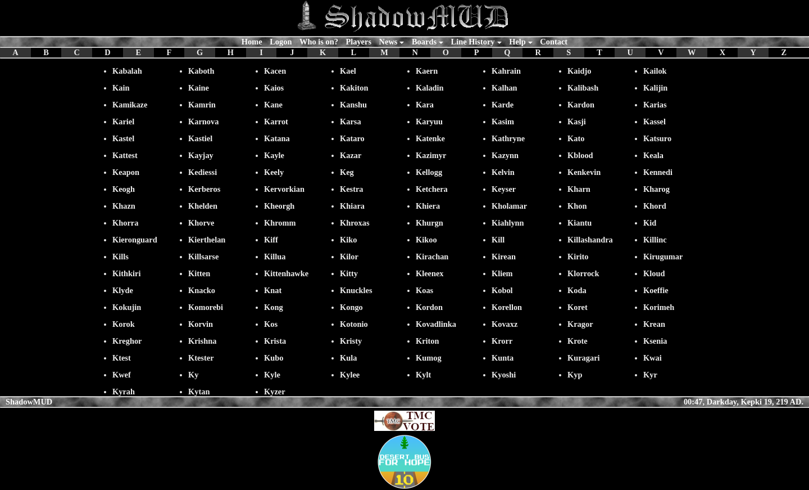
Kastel (123, 138)
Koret (577, 307)
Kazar (350, 155)
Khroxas (355, 222)
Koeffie (656, 290)
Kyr (650, 374)
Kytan (199, 391)
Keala (653, 155)
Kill (498, 239)
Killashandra (590, 239)
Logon (281, 41)
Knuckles (356, 290)
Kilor (349, 256)
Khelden (202, 205)
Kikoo (426, 239)
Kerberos (204, 189)
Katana (277, 138)
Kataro (352, 138)
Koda (577, 290)
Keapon (125, 172)
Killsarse (203, 256)
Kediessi (202, 172)
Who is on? (318, 41)
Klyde (122, 290)
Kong (273, 307)
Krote (577, 340)
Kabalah (127, 70)
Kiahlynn (508, 222)
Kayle (274, 155)
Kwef (121, 374)
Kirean (504, 256)
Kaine (198, 87)
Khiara (352, 205)
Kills (120, 256)
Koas (424, 290)
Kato (575, 138)
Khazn (123, 205)
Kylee (350, 374)
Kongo (351, 307)
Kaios (274, 87)
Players (358, 41)
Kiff (271, 239)
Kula (348, 357)
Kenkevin (584, 172)
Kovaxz (504, 324)
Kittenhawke (286, 273)
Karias (655, 104)
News (388, 41)
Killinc (655, 239)
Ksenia (655, 340)
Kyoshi (504, 374)
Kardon (580, 104)
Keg (347, 172)
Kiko (348, 239)
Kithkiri (126, 273)
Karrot (276, 121)
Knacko (201, 290)
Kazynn (505, 155)
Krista (275, 340)
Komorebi (205, 307)
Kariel (123, 121)
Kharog (656, 189)
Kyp (574, 374)
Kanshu (353, 104)
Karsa (350, 121)
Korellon (507, 307)
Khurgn (429, 222)
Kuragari (583, 357)
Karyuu (429, 121)
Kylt (423, 374)
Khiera (428, 205)
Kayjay (200, 155)
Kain (120, 87)
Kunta (502, 357)
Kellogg (429, 172)
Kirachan (432, 256)
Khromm (280, 222)
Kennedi (657, 172)
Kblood (580, 155)
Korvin (200, 324)
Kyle (272, 374)
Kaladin (430, 87)
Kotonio (354, 324)
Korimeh (658, 307)
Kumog (429, 357)
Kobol (502, 290)
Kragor (580, 324)
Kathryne (508, 138)
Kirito (578, 256)
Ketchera (432, 189)
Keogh (123, 189)
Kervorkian (284, 189)
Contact (553, 41)
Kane (273, 104)
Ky (193, 374)
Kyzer (274, 391)
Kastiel (200, 138)
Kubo (273, 357)
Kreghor (127, 340)
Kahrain (506, 70)
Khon (577, 205)
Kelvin (503, 172)
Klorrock (583, 273)
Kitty (349, 273)
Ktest (121, 357)
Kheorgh (279, 205)
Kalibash (582, 87)
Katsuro (657, 138)
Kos (271, 324)
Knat (272, 290)
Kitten (199, 273)
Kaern (427, 70)
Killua (274, 256)
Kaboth (201, 70)
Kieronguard (134, 239)
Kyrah (123, 391)
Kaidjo (579, 70)
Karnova (203, 121)
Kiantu (579, 222)
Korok (123, 324)
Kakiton (354, 87)
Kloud (654, 273)
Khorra (125, 222)
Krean (654, 324)
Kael (348, 70)
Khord (654, 205)
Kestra (351, 189)
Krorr (502, 340)
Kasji (576, 121)
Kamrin (202, 104)
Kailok (655, 70)
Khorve (201, 222)
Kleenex (430, 273)
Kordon (429, 307)
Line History (473, 41)
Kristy (351, 340)
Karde (502, 104)
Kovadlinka (436, 324)
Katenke (430, 138)
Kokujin (126, 307)
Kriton (427, 340)
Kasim (503, 121)
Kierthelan (206, 239)
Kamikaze (129, 104)
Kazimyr (431, 155)
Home (252, 41)
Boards (424, 41)
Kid (649, 222)
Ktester (201, 357)
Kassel (654, 121)
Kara (425, 104)
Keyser (504, 189)
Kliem (502, 273)
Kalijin (655, 87)
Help (517, 41)
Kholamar (509, 205)
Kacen (275, 70)
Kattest (125, 155)
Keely (274, 172)
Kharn (578, 189)
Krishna (202, 340)
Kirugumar (663, 256)
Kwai (652, 357)
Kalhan (504, 87)
